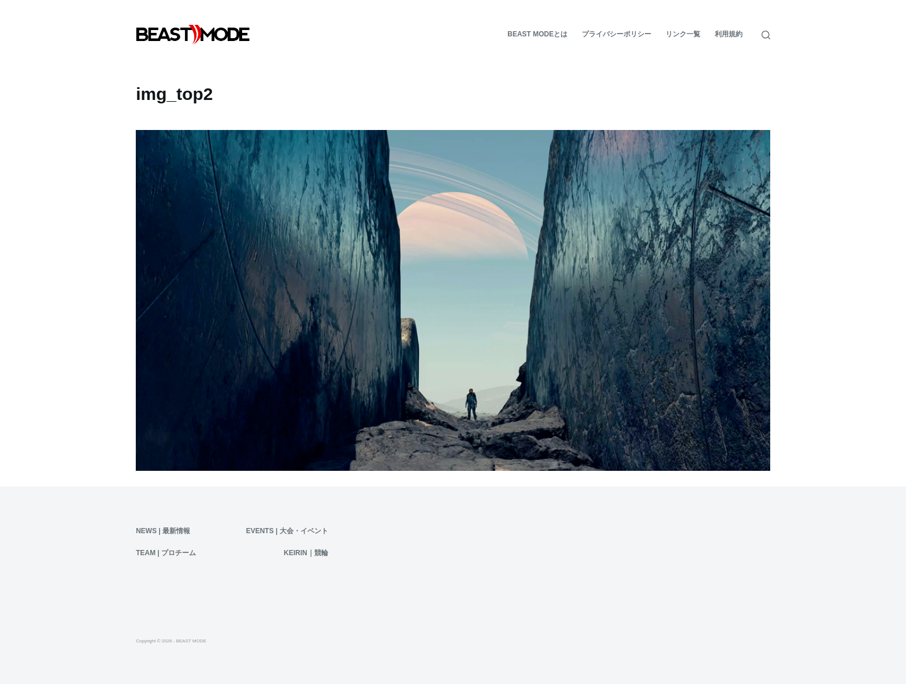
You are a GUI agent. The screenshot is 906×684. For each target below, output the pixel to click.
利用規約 (728, 34)
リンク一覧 (683, 34)
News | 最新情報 (163, 531)
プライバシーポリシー (616, 34)
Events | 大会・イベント (287, 531)
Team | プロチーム (166, 553)
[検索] (766, 35)
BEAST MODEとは (537, 34)
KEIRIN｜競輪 (306, 553)
